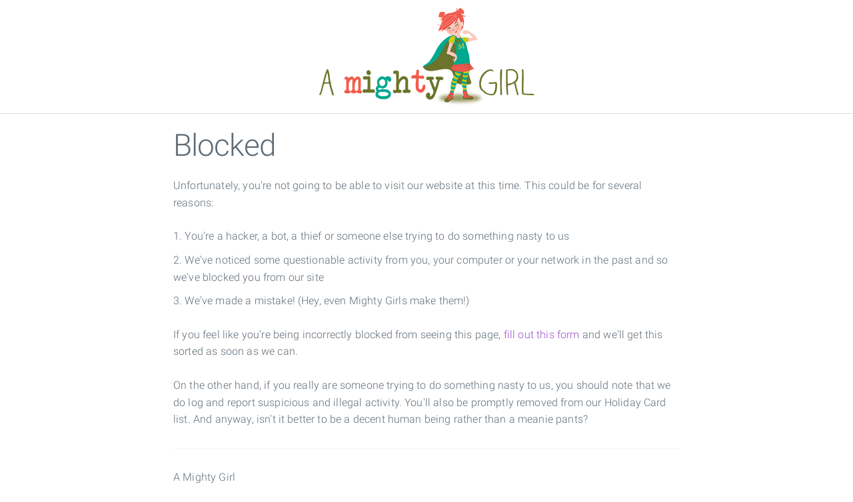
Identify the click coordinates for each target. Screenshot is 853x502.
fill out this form (542, 334)
